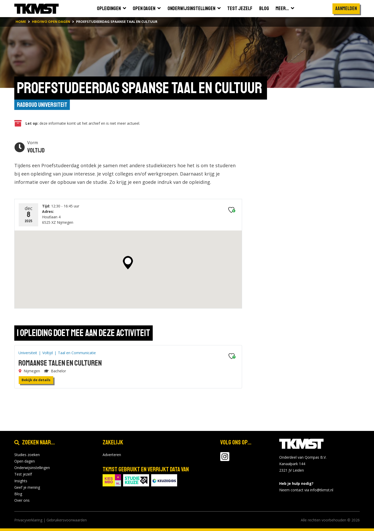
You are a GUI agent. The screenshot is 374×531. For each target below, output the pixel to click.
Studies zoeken (27, 454)
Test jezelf (23, 474)
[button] (128, 262)
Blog (18, 493)
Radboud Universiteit (42, 105)
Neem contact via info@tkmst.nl (306, 489)
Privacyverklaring (28, 520)
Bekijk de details (36, 380)
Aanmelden (346, 8)
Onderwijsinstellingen (32, 467)
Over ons (22, 500)
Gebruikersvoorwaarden (66, 520)
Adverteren (112, 454)
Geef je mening (27, 487)
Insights (20, 480)
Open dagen (24, 461)
